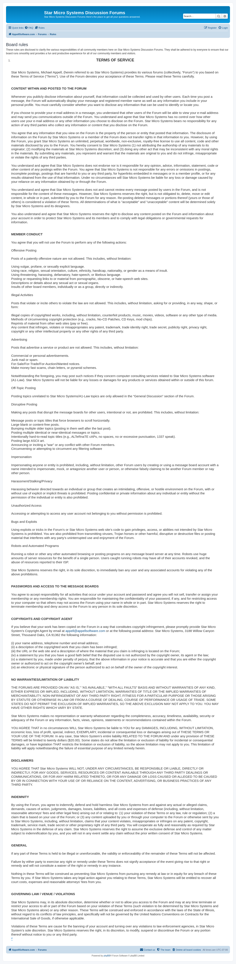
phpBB (107, 956)
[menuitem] (29, 27)
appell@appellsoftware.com (85, 631)
